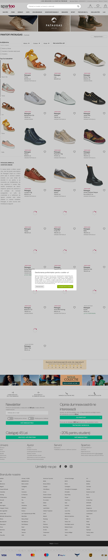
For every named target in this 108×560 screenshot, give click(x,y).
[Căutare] (78, 6)
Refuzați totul (39, 286)
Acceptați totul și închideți (65, 286)
